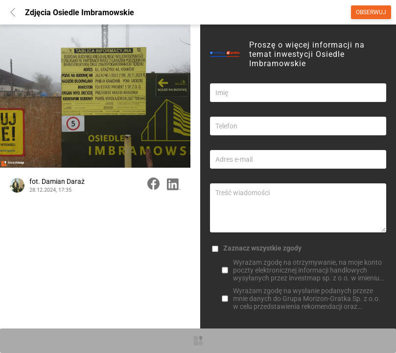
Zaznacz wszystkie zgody (262, 248)
